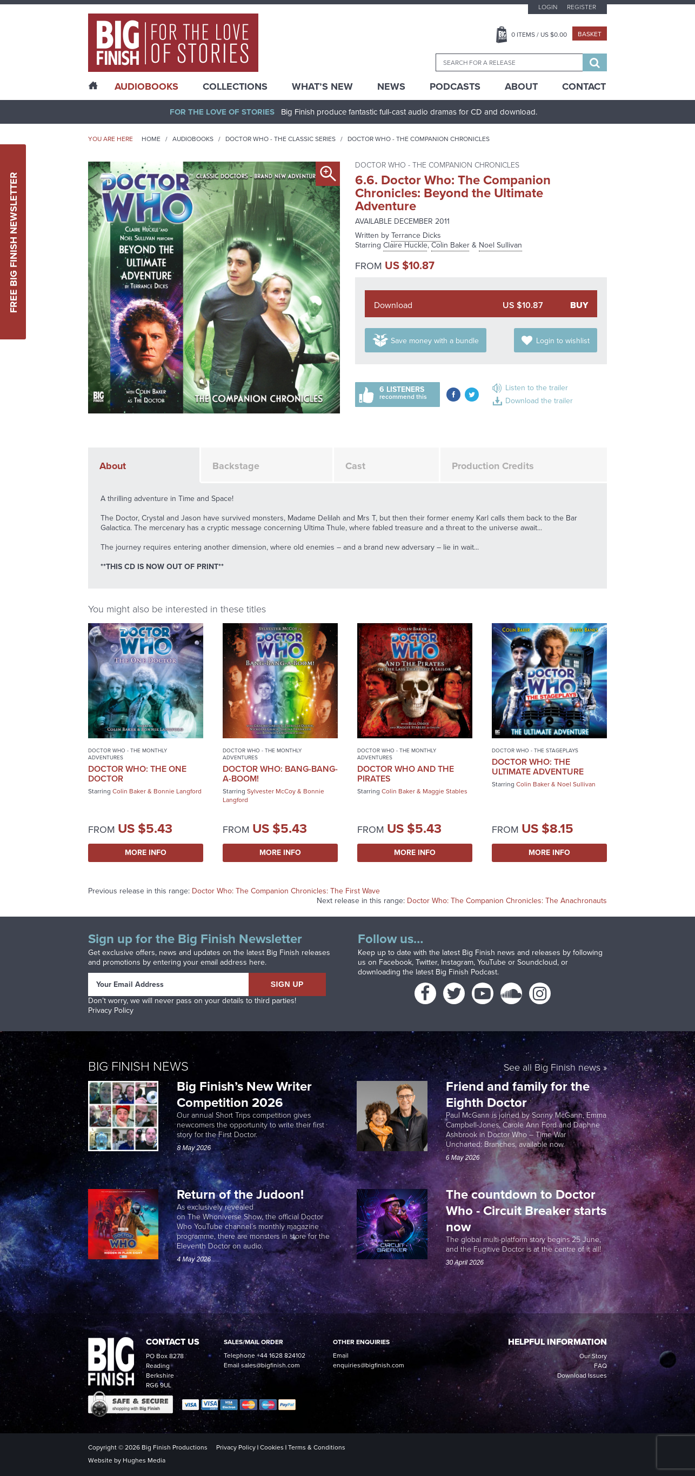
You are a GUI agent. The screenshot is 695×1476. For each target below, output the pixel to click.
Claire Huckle (405, 245)
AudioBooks (146, 86)
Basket (590, 34)
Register (581, 7)
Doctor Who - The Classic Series (280, 139)
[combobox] (509, 62)
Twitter (426, 962)
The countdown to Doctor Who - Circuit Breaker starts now (526, 1211)
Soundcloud (537, 962)
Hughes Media (144, 1460)
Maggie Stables (445, 791)
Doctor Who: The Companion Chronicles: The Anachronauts (507, 900)
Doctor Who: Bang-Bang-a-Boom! (280, 774)
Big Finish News (138, 1066)
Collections (235, 86)
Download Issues (582, 1375)
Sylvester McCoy (271, 791)
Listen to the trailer (536, 387)
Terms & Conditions (316, 1447)
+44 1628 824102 (281, 1355)
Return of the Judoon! (242, 1194)
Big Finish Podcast (466, 972)
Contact (584, 86)
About (521, 86)
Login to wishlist (563, 340)
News (391, 86)
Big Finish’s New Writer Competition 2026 (244, 1094)
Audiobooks (192, 139)
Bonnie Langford (177, 791)
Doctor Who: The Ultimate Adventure (538, 767)
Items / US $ (539, 34)
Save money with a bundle (435, 340)
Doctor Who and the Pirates (405, 774)
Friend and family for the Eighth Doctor (518, 1094)
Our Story (593, 1356)
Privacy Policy (110, 1010)
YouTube (491, 962)
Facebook (395, 962)
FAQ (600, 1366)
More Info (145, 852)
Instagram (457, 962)
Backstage (235, 466)
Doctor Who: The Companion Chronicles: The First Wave (286, 891)
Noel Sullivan (500, 245)
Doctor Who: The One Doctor (137, 774)
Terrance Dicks (416, 235)
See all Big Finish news (552, 1068)
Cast (355, 466)
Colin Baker (450, 245)
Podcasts (455, 86)
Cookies (272, 1447)
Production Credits (493, 466)
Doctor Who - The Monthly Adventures (127, 754)
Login (547, 7)
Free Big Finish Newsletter (13, 241)
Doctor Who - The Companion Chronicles (419, 139)
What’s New (322, 86)
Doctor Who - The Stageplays (535, 750)
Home (151, 139)
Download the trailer (539, 400)
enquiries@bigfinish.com (368, 1365)
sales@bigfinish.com (270, 1365)
